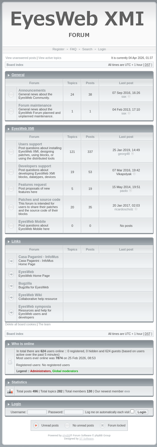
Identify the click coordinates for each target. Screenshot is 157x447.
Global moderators (65, 371)
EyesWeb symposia (35, 307)
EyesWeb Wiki (30, 295)
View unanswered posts (20, 58)
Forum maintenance (35, 105)
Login (102, 49)
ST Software (86, 438)
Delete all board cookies (20, 324)
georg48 (124, 153)
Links (16, 241)
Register (58, 49)
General (18, 75)
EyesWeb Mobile (32, 222)
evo (127, 391)
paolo (124, 190)
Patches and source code (39, 200)
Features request (33, 185)
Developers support (35, 166)
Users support (30, 144)
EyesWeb (26, 272)
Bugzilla (25, 283)
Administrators (40, 371)
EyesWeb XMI (23, 129)
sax (123, 96)
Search (87, 49)
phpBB (66, 435)
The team (44, 324)
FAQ (73, 49)
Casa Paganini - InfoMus (39, 257)
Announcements (32, 90)
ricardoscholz (123, 209)
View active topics (49, 58)
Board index (15, 64)
